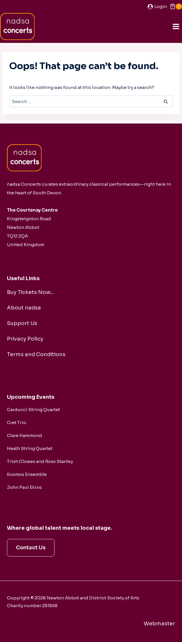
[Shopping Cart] (176, 6)
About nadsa (24, 308)
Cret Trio (16, 422)
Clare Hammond (24, 435)
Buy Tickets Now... (30, 292)
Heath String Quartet (29, 448)
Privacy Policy (25, 339)
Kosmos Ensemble (27, 474)
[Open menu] (176, 26)
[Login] (157, 6)
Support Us (22, 323)
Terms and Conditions (36, 354)
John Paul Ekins (24, 487)
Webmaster (159, 623)
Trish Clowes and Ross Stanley (40, 461)
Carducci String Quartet (33, 409)
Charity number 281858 (32, 605)
